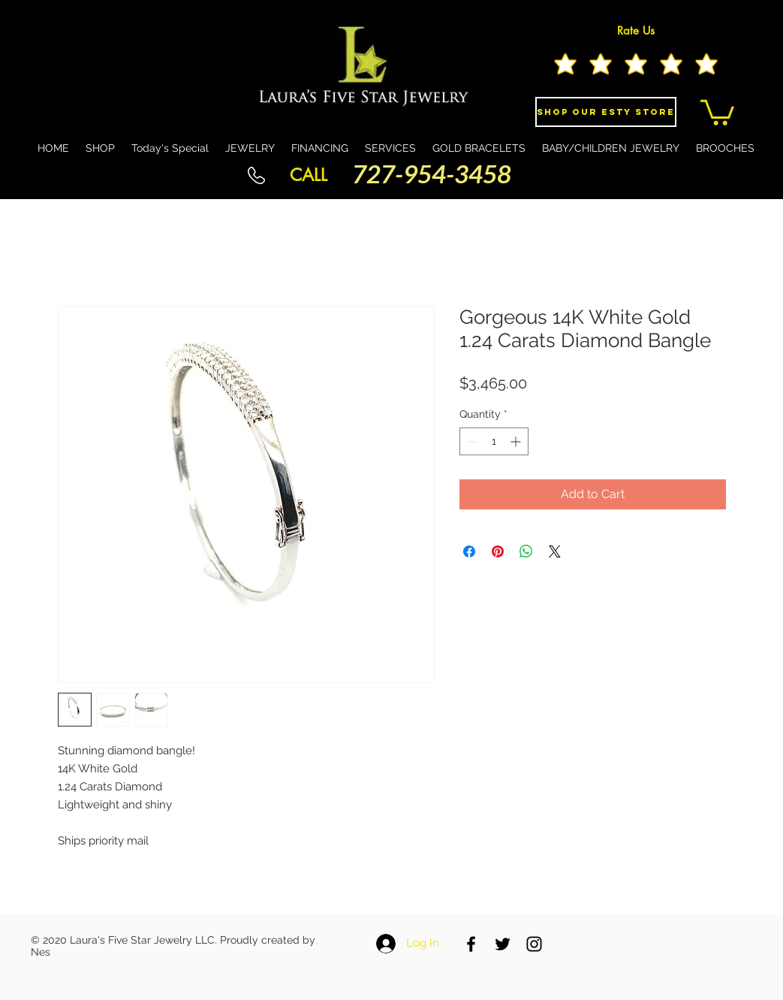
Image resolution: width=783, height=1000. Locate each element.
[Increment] (516, 441)
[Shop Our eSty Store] (605, 112)
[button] (717, 111)
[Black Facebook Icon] (471, 944)
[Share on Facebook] (469, 551)
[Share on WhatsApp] (526, 551)
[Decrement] (471, 441)
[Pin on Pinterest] (498, 551)
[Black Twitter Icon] (502, 944)
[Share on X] (555, 551)
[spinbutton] (493, 441)
